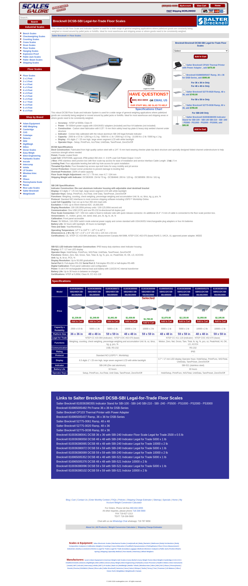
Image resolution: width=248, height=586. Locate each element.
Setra (131, 568)
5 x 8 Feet (27, 105)
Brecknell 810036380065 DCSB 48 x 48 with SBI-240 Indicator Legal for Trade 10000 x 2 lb (112, 443)
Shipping (104, 551)
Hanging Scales (30, 51)
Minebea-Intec (145, 565)
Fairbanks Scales (31, 159)
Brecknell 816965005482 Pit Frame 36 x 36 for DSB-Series (92, 408)
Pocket (171, 549)
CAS (25, 132)
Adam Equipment (31, 123)
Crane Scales (29, 42)
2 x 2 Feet (27, 78)
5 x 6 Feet (27, 99)
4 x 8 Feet (27, 93)
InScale (80, 565)
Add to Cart (77, 321)
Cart (74, 500)
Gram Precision (150, 563)
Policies (121, 500)
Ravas (26, 185)
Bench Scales (29, 33)
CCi (179, 560)
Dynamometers (140, 546)
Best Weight (158, 560)
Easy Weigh (28, 153)
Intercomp (28, 164)
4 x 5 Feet (27, 87)
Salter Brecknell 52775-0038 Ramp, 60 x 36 (83, 430)
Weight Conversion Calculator (128, 502)
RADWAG (83, 568)
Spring (97, 551)
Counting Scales (31, 39)
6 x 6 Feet (27, 108)
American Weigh (110, 560)
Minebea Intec (30, 173)
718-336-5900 (139, 511)
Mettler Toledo (133, 565)
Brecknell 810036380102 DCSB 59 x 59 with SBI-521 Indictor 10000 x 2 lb (101, 470)
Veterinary (136, 551)
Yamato (138, 571)
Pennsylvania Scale (32, 182)
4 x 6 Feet (27, 90)
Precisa (76, 568)
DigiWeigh (28, 144)
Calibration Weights (94, 546)
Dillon (26, 147)
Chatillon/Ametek (72, 563)
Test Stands (127, 551)
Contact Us (82, 500)
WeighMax (120, 571)
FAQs (114, 500)
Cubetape (27, 135)
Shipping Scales (31, 63)
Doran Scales (29, 150)
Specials (166, 500)
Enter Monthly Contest (99, 500)
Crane (113, 546)
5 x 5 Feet (27, 96)
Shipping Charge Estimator (139, 500)
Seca (126, 568)
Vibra (178, 568)
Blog (68, 500)
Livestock (86, 549)
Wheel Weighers (147, 551)
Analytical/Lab (132, 543)
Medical (140, 549)
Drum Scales (29, 45)
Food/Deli (129, 546)
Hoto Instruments (175, 563)
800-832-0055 (136, 508)
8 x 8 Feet (27, 111)
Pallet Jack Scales (32, 57)
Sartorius (119, 568)
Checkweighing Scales (34, 36)
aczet (87, 560)
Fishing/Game (152, 546)
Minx (153, 565)
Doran (108, 563)
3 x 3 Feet (27, 81)
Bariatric (147, 543)
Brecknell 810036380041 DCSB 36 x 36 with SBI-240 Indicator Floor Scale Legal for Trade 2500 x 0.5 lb (119, 434)
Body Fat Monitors (167, 543)
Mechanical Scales (119, 543)
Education (121, 546)
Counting (106, 546)
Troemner (161, 568)
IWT (75, 565)
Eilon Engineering (31, 156)
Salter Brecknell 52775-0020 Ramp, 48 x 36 (83, 426)
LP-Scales (107, 565)
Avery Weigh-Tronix (145, 560)
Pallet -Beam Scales (32, 60)
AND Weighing (30, 126)
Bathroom (155, 543)
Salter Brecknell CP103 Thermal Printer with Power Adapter (92, 412)
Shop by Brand (34, 117)
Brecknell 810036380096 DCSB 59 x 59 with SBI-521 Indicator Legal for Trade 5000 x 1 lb (111, 466)
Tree (155, 568)
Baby (141, 543)
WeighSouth (29, 194)
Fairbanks (139, 563)
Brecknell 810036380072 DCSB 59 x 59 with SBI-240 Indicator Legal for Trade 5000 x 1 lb (111, 448)
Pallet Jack (164, 549)
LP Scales (28, 170)
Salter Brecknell (31, 191)
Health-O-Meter (162, 563)
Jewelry (78, 549)
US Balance (170, 568)
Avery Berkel (132, 560)
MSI (25, 176)
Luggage (133, 549)
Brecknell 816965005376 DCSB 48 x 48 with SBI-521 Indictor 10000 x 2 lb (101, 461)
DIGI (25, 141)
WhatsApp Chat (120, 521)
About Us (90, 527)
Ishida (26, 167)
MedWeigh (123, 565)
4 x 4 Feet (27, 84)
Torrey (149, 568)
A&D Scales (121, 560)
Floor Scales (29, 48)
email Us (160, 100)
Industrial (70, 549)
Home (175, 500)
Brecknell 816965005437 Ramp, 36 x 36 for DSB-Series (90, 417)
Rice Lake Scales (31, 188)
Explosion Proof (31, 54)
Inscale (26, 161)
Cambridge (28, 129)
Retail (178, 549)
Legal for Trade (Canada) (119, 549)
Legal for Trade (103, 549)
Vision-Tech (111, 571)
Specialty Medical (115, 551)
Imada (70, 565)
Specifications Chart (149, 109)
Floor (160, 546)
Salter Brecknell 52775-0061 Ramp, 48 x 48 (83, 421)
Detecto (26, 138)
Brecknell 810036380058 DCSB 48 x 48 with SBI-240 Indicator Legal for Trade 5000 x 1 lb (111, 439)
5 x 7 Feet (27, 102)
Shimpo (137, 568)
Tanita (144, 568)
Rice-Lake (98, 568)
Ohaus (26, 179)
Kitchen (94, 549)
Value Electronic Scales (102, 543)
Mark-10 (115, 565)
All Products (101, 527)
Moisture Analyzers (151, 549)
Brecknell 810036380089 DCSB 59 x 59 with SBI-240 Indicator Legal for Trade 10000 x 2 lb (112, 452)
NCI (161, 565)
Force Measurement (170, 546)
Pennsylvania (175, 565)
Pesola (69, 568)
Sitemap (157, 500)
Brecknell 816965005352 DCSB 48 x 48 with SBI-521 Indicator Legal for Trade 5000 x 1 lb (111, 457)
